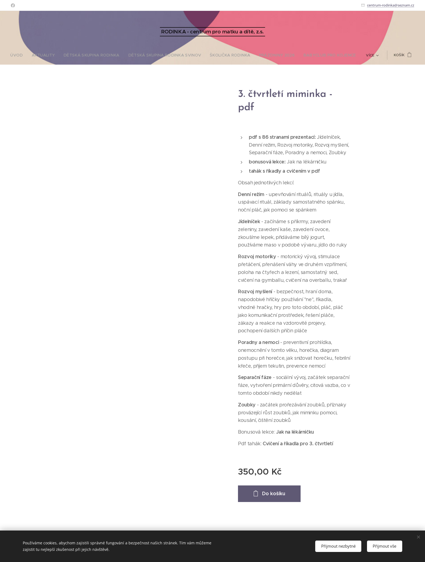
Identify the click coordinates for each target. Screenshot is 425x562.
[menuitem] (33, 55)
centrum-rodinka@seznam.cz (390, 5)
